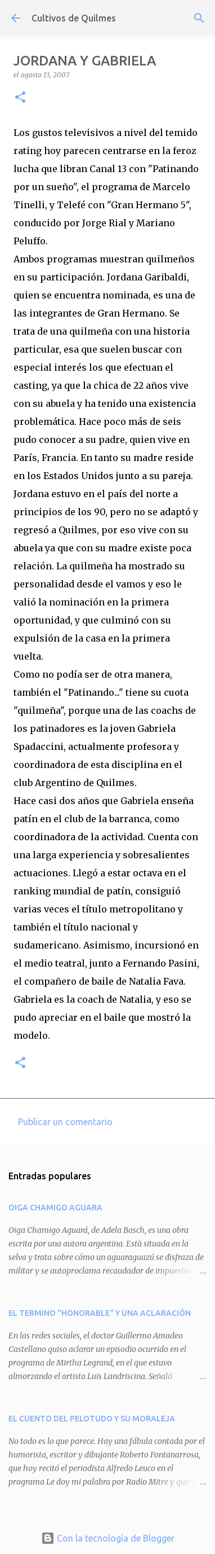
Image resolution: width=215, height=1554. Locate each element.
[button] (20, 98)
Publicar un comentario (65, 1122)
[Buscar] (199, 18)
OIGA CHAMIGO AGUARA (55, 1207)
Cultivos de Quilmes (74, 18)
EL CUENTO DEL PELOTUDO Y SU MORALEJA (91, 1418)
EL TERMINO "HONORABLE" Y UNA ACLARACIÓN (99, 1313)
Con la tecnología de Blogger (107, 1538)
